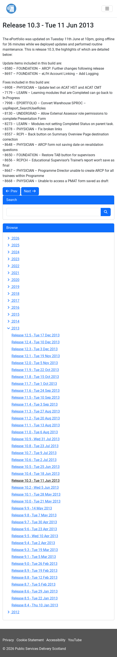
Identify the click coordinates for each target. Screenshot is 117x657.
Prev (11, 191)
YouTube (75, 640)
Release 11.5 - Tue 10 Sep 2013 (36, 397)
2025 (12, 245)
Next (30, 191)
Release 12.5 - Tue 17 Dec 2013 (36, 335)
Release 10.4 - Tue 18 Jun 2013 (36, 474)
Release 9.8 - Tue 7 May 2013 (34, 515)
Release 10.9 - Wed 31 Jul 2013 (36, 439)
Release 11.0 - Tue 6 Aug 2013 (35, 432)
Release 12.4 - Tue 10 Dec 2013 (36, 342)
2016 (12, 307)
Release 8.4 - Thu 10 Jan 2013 (35, 605)
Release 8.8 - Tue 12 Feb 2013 (34, 577)
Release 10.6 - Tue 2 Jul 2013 (34, 460)
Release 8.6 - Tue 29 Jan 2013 (35, 591)
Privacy (8, 640)
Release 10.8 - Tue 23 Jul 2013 (35, 446)
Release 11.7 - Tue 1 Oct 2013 (34, 384)
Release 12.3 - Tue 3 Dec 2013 (35, 349)
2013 (12, 328)
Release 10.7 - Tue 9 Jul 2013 (34, 453)
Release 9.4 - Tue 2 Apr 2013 (33, 543)
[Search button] (106, 212)
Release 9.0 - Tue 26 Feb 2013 (34, 564)
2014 (12, 321)
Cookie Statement (30, 640)
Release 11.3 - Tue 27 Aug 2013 (36, 411)
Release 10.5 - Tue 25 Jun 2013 (36, 467)
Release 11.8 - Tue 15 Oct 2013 (35, 377)
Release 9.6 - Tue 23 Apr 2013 (34, 529)
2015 (12, 314)
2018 (12, 294)
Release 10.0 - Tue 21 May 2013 (36, 501)
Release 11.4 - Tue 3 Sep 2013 (35, 404)
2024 (12, 252)
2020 (12, 280)
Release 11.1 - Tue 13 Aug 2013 (36, 425)
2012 (12, 612)
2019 (12, 287)
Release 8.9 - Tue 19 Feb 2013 (34, 571)
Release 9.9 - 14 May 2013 (32, 508)
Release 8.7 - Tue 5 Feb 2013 (33, 584)
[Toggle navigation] (107, 8)
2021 (12, 273)
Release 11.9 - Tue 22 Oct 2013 (35, 370)
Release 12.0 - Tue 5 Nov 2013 (35, 363)
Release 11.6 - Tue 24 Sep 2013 (36, 391)
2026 (12, 238)
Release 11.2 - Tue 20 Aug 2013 (36, 418)
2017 (12, 301)
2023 (12, 259)
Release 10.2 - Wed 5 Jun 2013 (35, 487)
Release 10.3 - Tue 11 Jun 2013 (36, 481)
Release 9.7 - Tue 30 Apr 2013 (34, 522)
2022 (12, 266)
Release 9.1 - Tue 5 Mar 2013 (34, 557)
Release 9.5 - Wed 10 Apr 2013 (35, 536)
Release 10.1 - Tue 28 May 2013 (36, 494)
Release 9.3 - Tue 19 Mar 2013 (35, 550)
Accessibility (55, 640)
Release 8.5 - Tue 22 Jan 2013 (35, 598)
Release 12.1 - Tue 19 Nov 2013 (36, 356)
